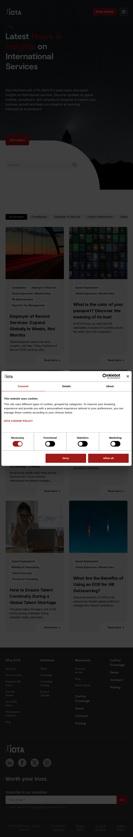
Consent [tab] (23, 386)
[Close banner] (128, 376)
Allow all (108, 458)
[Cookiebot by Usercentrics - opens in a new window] (105, 376)
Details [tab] (66, 386)
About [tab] (110, 386)
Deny (66, 458)
